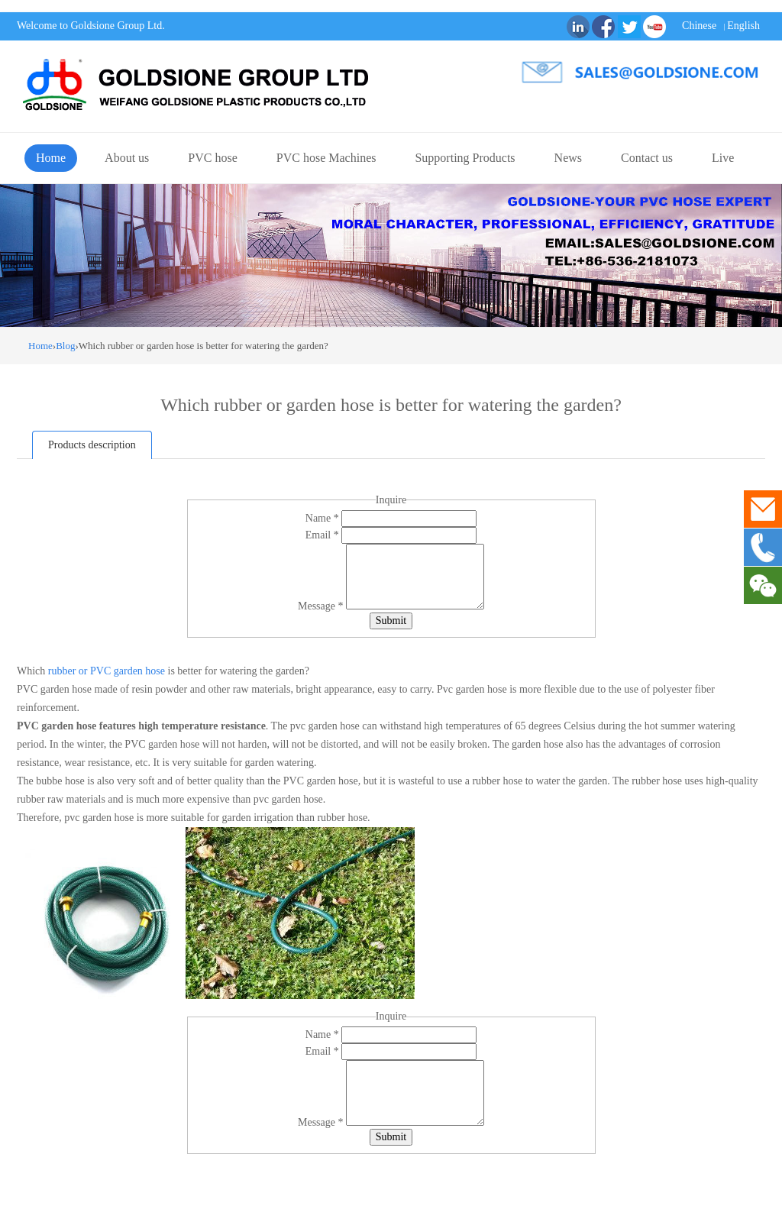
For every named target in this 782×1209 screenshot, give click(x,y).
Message (322, 606)
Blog (65, 345)
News (568, 157)
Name (323, 518)
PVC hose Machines (326, 157)
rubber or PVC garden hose (105, 671)
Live (723, 157)
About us (127, 157)
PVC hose (212, 157)
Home (51, 157)
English (743, 25)
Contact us (647, 157)
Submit (391, 620)
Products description (92, 445)
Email (323, 535)
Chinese (699, 25)
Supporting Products (465, 157)
